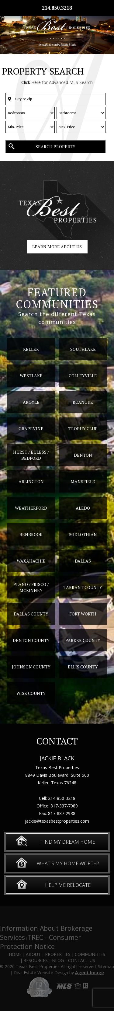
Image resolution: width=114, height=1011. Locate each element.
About (33, 954)
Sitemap (106, 966)
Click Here (31, 82)
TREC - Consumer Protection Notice (40, 942)
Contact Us (81, 960)
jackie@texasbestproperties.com (57, 821)
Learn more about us (57, 246)
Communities (90, 954)
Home (15, 954)
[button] (55, 99)
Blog (58, 960)
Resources (35, 960)
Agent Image (89, 972)
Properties (58, 954)
